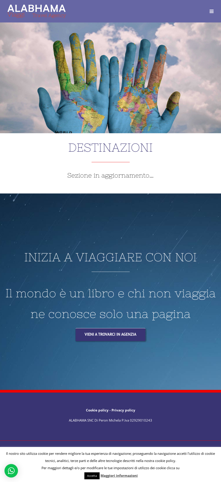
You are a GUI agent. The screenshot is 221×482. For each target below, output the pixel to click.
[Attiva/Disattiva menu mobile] (212, 11)
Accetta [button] (92, 476)
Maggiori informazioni (119, 475)
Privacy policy (123, 410)
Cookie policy (97, 410)
